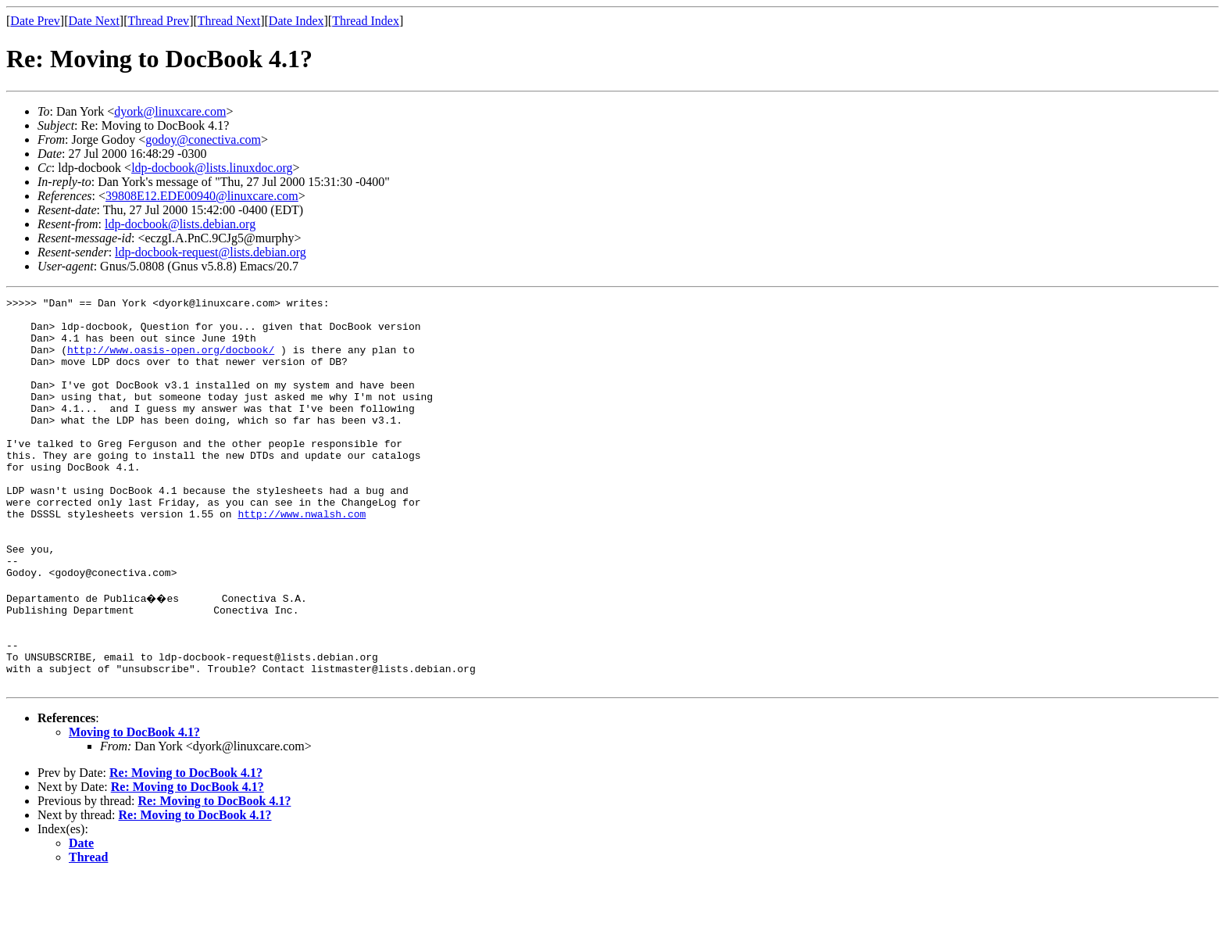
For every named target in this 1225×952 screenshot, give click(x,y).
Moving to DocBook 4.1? (134, 807)
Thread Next (229, 20)
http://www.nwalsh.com (302, 558)
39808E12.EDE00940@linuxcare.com (201, 195)
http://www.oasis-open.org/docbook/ (170, 361)
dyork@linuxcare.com (170, 111)
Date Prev (35, 20)
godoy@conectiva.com (203, 139)
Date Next (94, 20)
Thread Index (365, 20)
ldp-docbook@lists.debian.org (180, 224)
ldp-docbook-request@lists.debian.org (210, 252)
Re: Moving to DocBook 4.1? (185, 847)
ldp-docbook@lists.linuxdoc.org (211, 167)
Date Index (296, 20)
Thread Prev (158, 20)
